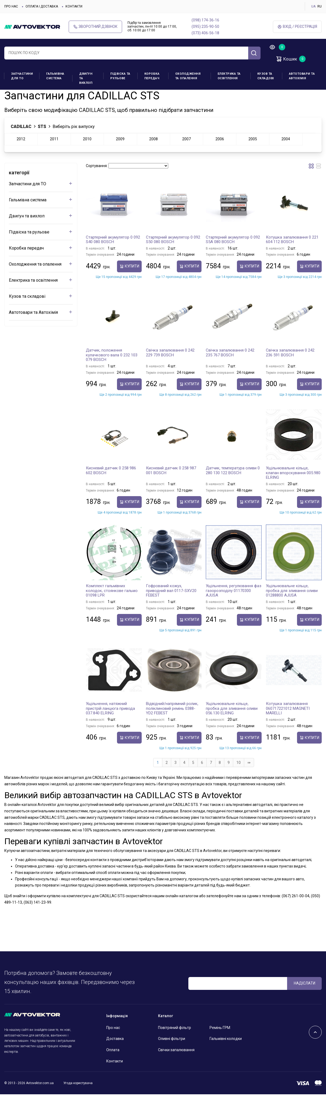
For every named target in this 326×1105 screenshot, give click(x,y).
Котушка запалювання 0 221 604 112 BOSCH (292, 250)
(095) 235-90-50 (205, 26)
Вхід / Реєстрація (297, 26)
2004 (285, 150)
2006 (219, 150)
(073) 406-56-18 (205, 33)
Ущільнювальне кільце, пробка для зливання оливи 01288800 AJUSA (292, 601)
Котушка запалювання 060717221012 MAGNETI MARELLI (288, 719)
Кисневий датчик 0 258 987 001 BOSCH (171, 481)
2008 (153, 150)
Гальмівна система (55, 76)
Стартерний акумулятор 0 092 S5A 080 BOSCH (233, 250)
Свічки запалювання (176, 1060)
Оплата (112, 1060)
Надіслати (304, 994)
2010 (87, 150)
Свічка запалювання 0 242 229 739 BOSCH (170, 363)
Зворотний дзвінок (95, 26)
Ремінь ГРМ (220, 1038)
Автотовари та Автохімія (302, 76)
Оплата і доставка (41, 6)
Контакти (73, 6)
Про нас (11, 6)
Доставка (115, 1049)
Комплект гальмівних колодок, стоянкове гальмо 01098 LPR (112, 601)
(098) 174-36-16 (205, 20)
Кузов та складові (265, 76)
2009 (120, 150)
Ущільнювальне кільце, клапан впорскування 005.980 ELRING (293, 483)
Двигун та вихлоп (85, 78)
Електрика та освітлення (229, 76)
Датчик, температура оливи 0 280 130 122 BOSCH (233, 481)
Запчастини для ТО (22, 76)
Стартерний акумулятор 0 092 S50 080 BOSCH (173, 250)
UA (313, 6)
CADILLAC (29, 94)
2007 (186, 150)
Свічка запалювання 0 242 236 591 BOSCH (290, 363)
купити (129, 277)
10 (238, 773)
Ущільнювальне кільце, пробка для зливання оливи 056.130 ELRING (232, 719)
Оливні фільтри (171, 1049)
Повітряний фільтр (174, 1038)
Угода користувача (78, 1094)
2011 (54, 150)
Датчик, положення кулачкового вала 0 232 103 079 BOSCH (111, 366)
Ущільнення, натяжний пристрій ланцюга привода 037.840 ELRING (110, 719)
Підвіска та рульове (120, 76)
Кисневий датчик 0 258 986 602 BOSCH (111, 481)
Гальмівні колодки (226, 1049)
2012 (21, 150)
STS (42, 137)
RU (319, 6)
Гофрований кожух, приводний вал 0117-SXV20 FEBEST (171, 601)
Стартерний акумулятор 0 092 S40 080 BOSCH (113, 250)
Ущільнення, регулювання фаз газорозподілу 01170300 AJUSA (233, 601)
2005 (252, 150)
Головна (11, 94)
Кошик (286, 59)
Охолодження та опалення (188, 76)
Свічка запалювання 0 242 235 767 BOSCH (230, 363)
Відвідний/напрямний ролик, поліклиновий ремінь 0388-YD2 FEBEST (172, 719)
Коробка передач (152, 76)
